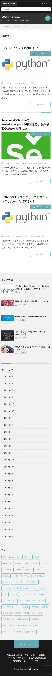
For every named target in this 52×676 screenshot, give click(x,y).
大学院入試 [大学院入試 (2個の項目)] (7, 613)
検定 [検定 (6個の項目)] (37, 625)
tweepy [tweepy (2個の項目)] (6, 576)
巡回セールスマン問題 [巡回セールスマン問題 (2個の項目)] (33, 613)
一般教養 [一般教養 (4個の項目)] (24, 607)
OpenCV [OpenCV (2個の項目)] (45, 563)
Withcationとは (14, 655)
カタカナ (24, 83)
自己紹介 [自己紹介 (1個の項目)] (19, 632)
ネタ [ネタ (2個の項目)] (5, 594)
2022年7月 (8, 383)
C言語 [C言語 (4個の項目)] (36, 557)
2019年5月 (8, 529)
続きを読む (40, 104)
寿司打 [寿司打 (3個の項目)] (18, 613)
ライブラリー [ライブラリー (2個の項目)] (38, 601)
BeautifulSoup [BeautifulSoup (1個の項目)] (15, 557)
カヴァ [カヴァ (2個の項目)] (5, 582)
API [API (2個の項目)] (4, 557)
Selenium (34, 163)
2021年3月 (8, 439)
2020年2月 (8, 495)
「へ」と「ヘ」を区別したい (19, 47)
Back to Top (26, 644)
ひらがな (32, 83)
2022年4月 (8, 397)
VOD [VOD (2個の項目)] (27, 576)
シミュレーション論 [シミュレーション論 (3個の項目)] (11, 588)
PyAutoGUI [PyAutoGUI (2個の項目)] (7, 570)
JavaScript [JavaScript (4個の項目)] (7, 563)
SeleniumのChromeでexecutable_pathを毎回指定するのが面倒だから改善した (25, 124)
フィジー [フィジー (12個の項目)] (13, 594)
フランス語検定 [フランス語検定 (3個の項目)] (39, 594)
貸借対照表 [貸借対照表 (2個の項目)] (30, 632)
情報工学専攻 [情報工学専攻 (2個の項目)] (22, 619)
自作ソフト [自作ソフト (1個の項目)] (7, 632)
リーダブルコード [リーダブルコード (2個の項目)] (10, 607)
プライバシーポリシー (16, 658)
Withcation (10, 17)
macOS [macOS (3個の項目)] (18, 563)
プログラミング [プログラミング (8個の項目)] (9, 601)
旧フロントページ (31, 660)
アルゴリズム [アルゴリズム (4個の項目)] (38, 576)
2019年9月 (8, 522)
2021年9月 (8, 418)
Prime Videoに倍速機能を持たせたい (30, 316)
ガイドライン (30, 655)
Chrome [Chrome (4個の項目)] (27, 557)
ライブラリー (43, 163)
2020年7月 (8, 487)
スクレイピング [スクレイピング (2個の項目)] (29, 588)
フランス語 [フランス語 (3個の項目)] (25, 594)
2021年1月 (8, 453)
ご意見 (42, 655)
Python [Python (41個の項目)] (18, 570)
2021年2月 (8, 446)
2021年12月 (9, 404)
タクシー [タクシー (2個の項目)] (42, 588)
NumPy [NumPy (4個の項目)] (35, 563)
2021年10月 (9, 411)
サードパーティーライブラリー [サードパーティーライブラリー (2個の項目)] (24, 582)
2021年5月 (8, 425)
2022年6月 (8, 390)
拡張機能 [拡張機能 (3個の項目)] (35, 619)
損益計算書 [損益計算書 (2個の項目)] (7, 625)
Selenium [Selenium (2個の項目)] (28, 570)
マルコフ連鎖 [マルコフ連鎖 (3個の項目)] (24, 601)
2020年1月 (8, 501)
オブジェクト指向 (27, 236)
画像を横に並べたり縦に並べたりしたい (31, 301)
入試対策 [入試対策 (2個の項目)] (35, 607)
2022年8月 (8, 376)
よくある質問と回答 (37, 658)
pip (22, 163)
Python (17, 83)
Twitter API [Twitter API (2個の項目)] (17, 576)
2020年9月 (8, 474)
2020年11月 (9, 460)
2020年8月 (8, 481)
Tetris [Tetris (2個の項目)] (37, 570)
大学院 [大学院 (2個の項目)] (45, 607)
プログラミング (42, 54)
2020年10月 (9, 467)
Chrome (17, 163)
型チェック (39, 236)
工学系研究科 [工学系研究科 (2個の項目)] (8, 619)
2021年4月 (8, 432)
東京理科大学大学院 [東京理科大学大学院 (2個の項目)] (23, 625)
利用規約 (17, 660)
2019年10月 (9, 515)
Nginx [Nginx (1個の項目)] (26, 563)
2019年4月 (8, 536)
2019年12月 (9, 508)
